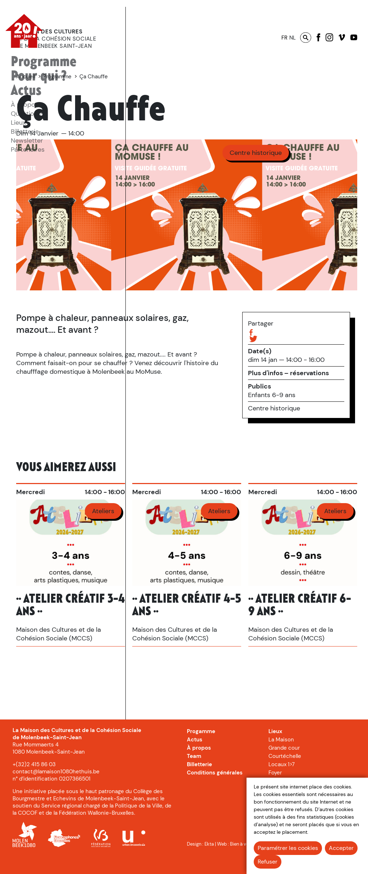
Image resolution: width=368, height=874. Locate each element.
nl (292, 37)
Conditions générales (215, 788)
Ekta (209, 859)
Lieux (18, 122)
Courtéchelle (284, 772)
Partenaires (28, 149)
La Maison (281, 755)
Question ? (27, 113)
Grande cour (284, 763)
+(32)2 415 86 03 (34, 780)
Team (194, 772)
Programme (44, 62)
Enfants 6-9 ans (271, 395)
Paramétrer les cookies (288, 848)
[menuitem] (44, 62)
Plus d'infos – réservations (288, 373)
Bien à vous (242, 859)
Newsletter (27, 140)
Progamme (201, 747)
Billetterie (25, 131)
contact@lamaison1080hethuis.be (56, 787)
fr (284, 37)
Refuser (267, 861)
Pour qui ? (39, 76)
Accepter (341, 848)
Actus (26, 91)
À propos (24, 104)
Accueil (146, 76)
